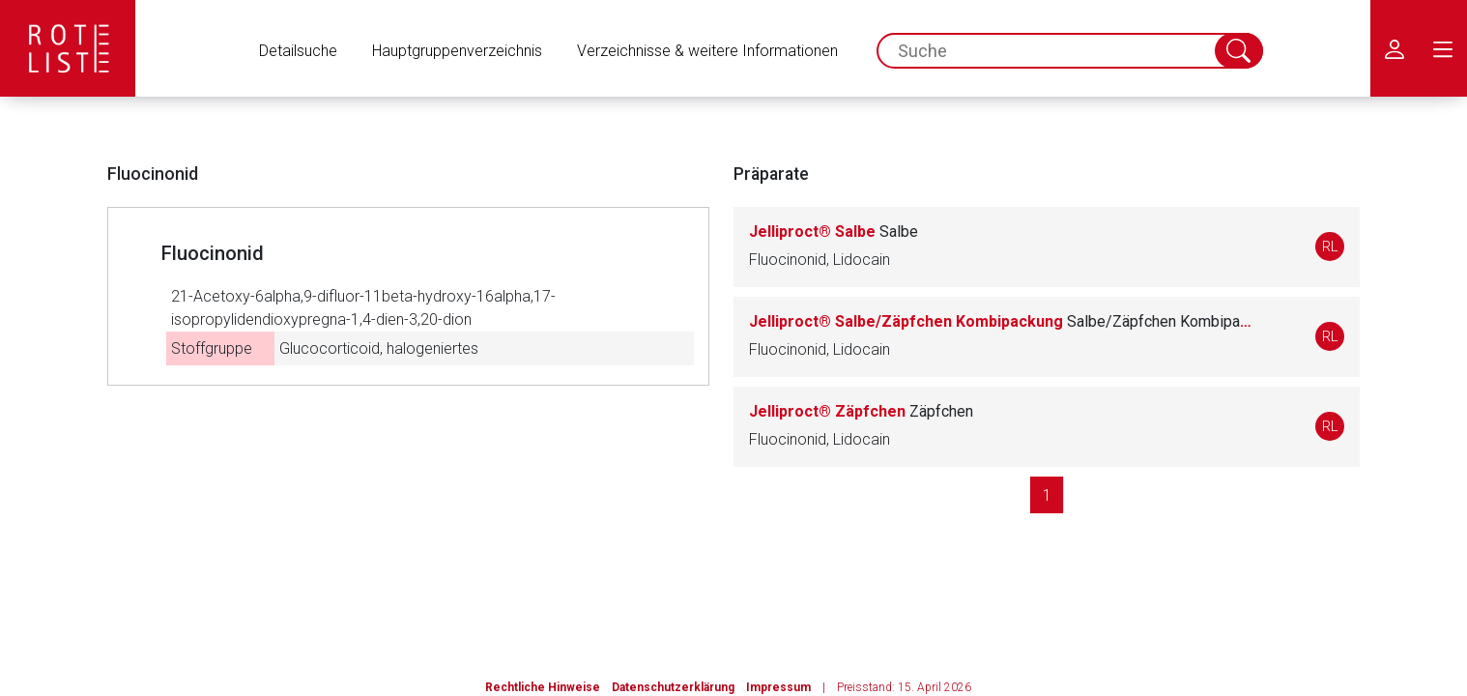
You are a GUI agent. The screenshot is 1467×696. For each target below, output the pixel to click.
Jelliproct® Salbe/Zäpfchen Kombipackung (1000, 321)
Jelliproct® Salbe (833, 231)
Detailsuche (298, 51)
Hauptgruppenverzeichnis (457, 51)
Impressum (778, 687)
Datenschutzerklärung (673, 687)
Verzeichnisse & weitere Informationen (707, 51)
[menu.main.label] (1443, 48)
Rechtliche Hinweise (542, 687)
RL (1330, 246)
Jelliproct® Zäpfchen (861, 411)
